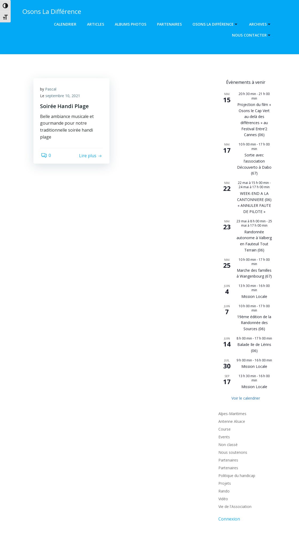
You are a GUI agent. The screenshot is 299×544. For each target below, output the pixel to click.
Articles (96, 24)
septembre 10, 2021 (64, 96)
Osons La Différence (216, 24)
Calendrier (66, 24)
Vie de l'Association (234, 467)
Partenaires (170, 24)
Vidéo (222, 459)
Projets (224, 444)
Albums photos (131, 24)
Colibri (217, 528)
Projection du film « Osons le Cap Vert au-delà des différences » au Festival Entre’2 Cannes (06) (254, 111)
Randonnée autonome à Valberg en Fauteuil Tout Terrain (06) (254, 222)
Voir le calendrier (245, 358)
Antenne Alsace (231, 382)
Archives (261, 24)
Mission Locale (254, 265)
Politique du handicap (236, 436)
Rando (223, 451)
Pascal (52, 89)
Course (224, 389)
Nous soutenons (232, 413)
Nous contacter (252, 35)
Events (223, 397)
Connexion (228, 480)
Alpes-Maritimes (232, 374)
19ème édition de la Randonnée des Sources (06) (254, 287)
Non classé (227, 405)
